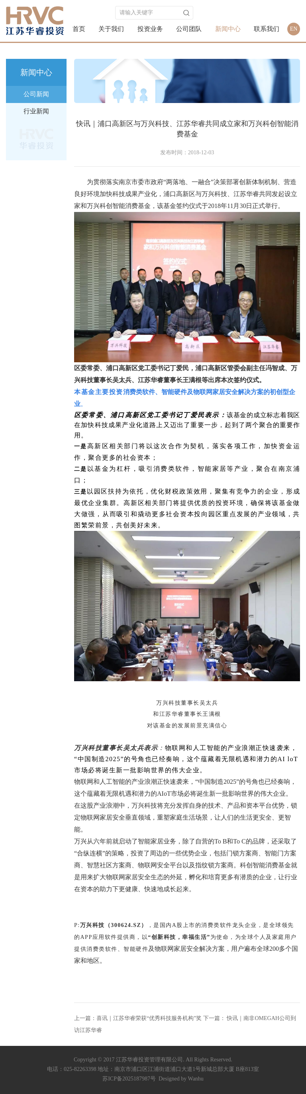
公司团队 (189, 28)
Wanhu (196, 1079)
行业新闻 (36, 111)
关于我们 (111, 28)
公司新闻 (36, 94)
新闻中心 (228, 28)
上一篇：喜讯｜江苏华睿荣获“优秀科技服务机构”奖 (138, 1018)
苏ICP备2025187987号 (129, 1079)
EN (294, 29)
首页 (79, 28)
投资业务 (150, 28)
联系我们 (266, 28)
